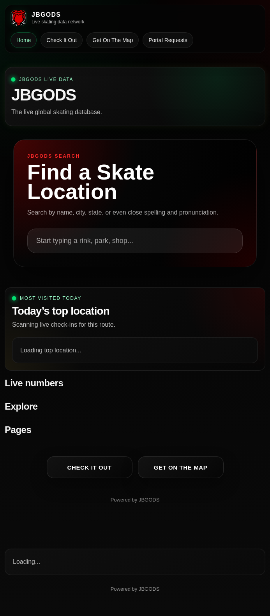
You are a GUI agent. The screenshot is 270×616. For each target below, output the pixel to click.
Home (23, 40)
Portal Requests (167, 40)
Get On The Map (112, 40)
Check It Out (61, 40)
